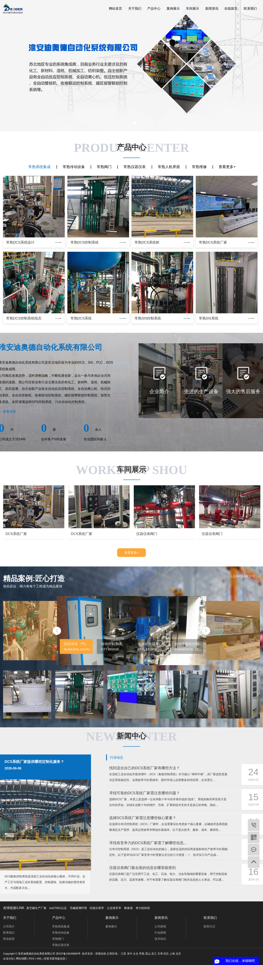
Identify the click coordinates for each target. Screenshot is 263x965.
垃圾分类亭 (97, 908)
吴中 (129, 953)
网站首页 (115, 8)
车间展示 (192, 8)
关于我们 (134, 8)
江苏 (123, 953)
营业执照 (9, 938)
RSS (31, 958)
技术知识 (160, 938)
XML (39, 958)
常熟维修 (199, 167)
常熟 (141, 953)
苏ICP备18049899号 (68, 953)
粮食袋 (128, 908)
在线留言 (231, 8)
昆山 (148, 953)
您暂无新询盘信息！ (56, 958)
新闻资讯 (211, 8)
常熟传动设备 (74, 167)
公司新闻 (160, 926)
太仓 (135, 953)
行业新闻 (160, 932)
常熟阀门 (104, 167)
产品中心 (153, 8)
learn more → (245, 729)
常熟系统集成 (39, 167)
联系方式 (209, 926)
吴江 (154, 953)
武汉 (166, 953)
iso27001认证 (58, 908)
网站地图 (21, 958)
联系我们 (250, 8)
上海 (172, 953)
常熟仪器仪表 (134, 167)
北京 (178, 953)
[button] (128, 123)
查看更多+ (227, 167)
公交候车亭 (114, 908)
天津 (160, 953)
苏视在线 (100, 953)
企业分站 (8, 958)
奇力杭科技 (143, 908)
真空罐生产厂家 (36, 908)
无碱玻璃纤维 (78, 908)
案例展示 (173, 8)
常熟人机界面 (169, 167)
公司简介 (9, 926)
